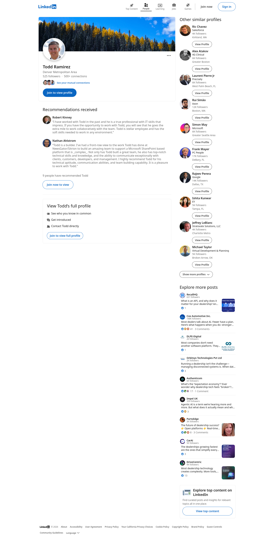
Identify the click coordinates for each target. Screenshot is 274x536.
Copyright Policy (180, 526)
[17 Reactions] (187, 391)
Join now (206, 7)
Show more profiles (196, 274)
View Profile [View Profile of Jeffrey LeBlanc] (202, 240)
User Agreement (93, 526)
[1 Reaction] (183, 308)
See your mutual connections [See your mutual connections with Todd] (73, 82)
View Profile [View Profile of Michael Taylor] (202, 264)
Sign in (226, 7)
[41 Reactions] (187, 329)
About (64, 526)
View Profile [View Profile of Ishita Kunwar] (202, 215)
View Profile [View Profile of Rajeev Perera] (202, 191)
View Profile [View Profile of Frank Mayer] (202, 166)
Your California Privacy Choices (137, 526)
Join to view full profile (65, 236)
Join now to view (58, 185)
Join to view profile (59, 93)
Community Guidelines (51, 532)
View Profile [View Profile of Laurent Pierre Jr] (202, 93)
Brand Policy (197, 526)
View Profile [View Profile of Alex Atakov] (202, 68)
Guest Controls (214, 526)
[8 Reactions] (186, 432)
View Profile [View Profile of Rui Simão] (202, 117)
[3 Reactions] (183, 371)
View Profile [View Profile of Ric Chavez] (202, 44)
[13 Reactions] (184, 475)
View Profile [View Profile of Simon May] (202, 142)
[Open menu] (168, 55)
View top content (207, 511)
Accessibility (76, 526)
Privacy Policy (111, 526)
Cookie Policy (162, 526)
